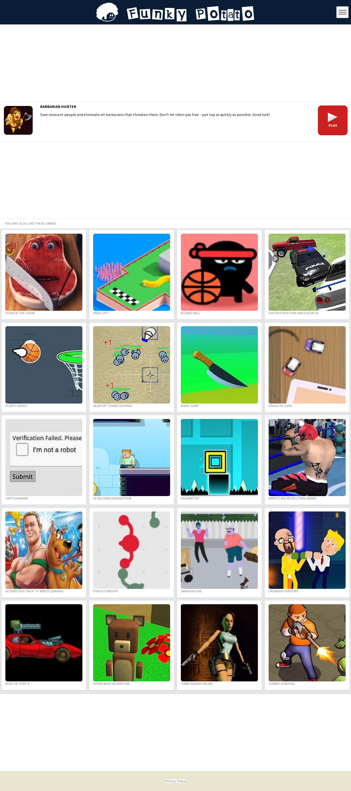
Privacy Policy (175, 781)
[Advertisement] (175, 64)
